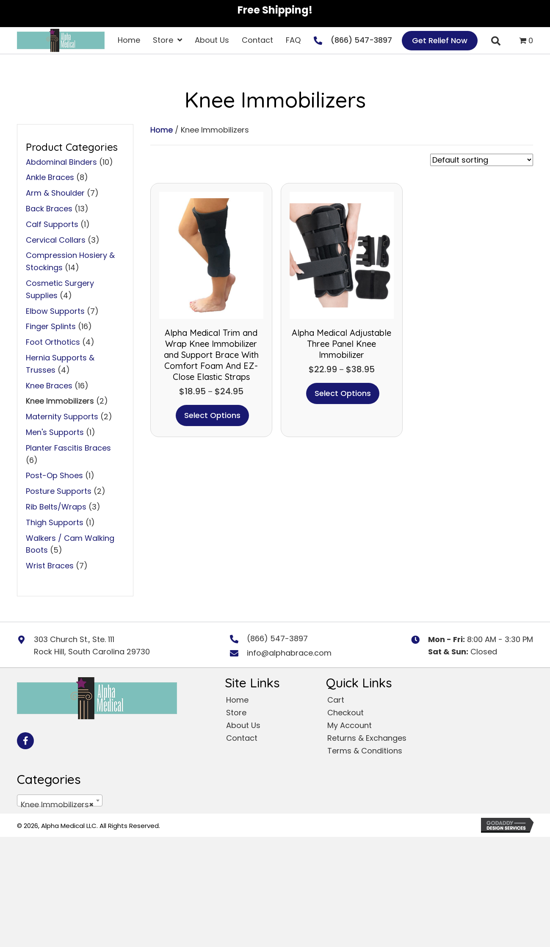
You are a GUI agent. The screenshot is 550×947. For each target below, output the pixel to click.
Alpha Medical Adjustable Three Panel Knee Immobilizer (341, 343)
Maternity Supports (62, 416)
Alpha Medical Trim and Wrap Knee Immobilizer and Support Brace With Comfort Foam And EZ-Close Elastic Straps (211, 354)
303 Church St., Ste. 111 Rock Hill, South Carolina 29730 (92, 645)
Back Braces (49, 208)
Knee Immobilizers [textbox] (57, 805)
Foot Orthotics (53, 342)
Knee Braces (49, 385)
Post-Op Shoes (54, 475)
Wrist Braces (50, 565)
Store (236, 712)
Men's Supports (55, 432)
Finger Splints (51, 326)
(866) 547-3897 (361, 40)
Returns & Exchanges (366, 738)
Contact (241, 738)
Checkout (345, 712)
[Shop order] (481, 160)
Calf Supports (52, 224)
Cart (335, 700)
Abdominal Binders (61, 162)
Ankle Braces (50, 177)
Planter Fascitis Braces (68, 448)
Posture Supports (58, 491)
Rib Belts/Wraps (56, 506)
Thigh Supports (54, 522)
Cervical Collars (56, 240)
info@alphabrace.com (289, 653)
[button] (25, 740)
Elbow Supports (55, 311)
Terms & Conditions (364, 750)
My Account (349, 725)
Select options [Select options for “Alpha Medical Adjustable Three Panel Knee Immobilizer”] (343, 393)
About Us (243, 725)
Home (161, 130)
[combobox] (59, 800)
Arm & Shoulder (55, 193)
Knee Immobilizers (60, 401)
